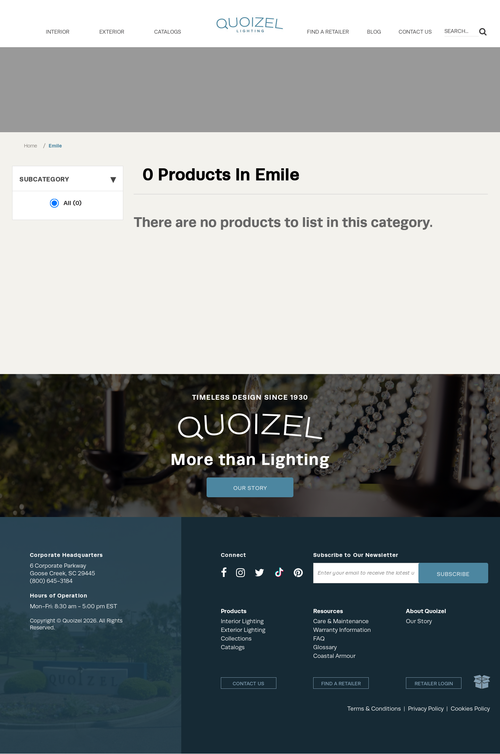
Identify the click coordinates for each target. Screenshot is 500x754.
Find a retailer (328, 32)
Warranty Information (342, 630)
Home (30, 146)
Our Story (250, 488)
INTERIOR (57, 32)
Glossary (325, 647)
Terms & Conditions (374, 709)
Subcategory (67, 179)
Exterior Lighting (243, 630)
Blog (374, 32)
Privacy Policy (426, 709)
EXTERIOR (111, 32)
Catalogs (167, 32)
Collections (236, 638)
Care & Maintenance (341, 621)
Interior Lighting (242, 621)
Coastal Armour (334, 656)
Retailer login (434, 683)
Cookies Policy (470, 709)
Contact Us (415, 32)
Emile (55, 146)
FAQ (319, 638)
